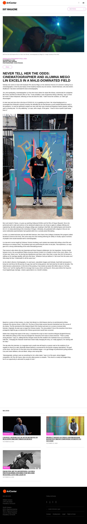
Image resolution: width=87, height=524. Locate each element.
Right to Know (71, 514)
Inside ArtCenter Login (54, 509)
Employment (56, 514)
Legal (63, 514)
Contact (48, 514)
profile (5, 58)
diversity (16, 58)
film (10, 58)
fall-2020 (23, 58)
